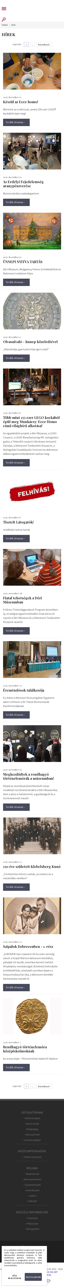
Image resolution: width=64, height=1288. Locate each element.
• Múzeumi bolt (32, 1134)
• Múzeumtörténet (32, 1179)
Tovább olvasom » (15, 122)
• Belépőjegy (32, 1129)
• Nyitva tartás (32, 1123)
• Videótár (32, 1201)
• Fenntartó (32, 1218)
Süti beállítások (14, 1276)
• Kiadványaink (32, 1190)
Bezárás (42, 1251)
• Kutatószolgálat (32, 1140)
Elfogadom (33, 1277)
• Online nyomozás (32, 1157)
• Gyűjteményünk (32, 1184)
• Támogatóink (32, 1229)
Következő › (44, 44)
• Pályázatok (32, 1223)
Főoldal (5, 25)
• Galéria (32, 1195)
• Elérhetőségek (32, 1118)
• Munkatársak (32, 1174)
